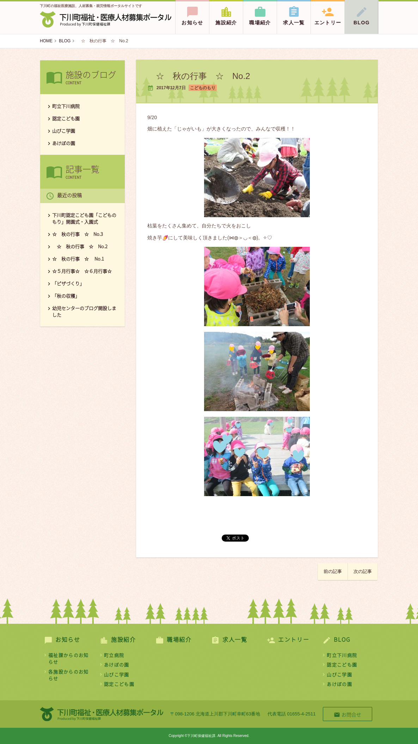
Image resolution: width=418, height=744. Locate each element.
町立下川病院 (66, 106)
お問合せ (347, 714)
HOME (46, 40)
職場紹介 (260, 12)
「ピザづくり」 (68, 283)
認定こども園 (66, 118)
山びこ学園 (63, 130)
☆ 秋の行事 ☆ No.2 (79, 246)
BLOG (362, 12)
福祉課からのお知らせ (68, 658)
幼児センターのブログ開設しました (84, 311)
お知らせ (192, 12)
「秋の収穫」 (66, 295)
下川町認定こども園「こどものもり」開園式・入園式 (84, 218)
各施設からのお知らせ (68, 675)
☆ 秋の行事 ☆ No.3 (77, 234)
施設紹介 (226, 12)
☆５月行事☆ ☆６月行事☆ (82, 271)
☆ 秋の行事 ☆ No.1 (80, 258)
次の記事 (363, 571)
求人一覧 (294, 12)
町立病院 (114, 655)
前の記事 (333, 571)
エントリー (328, 12)
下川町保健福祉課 (106, 19)
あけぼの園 (63, 143)
